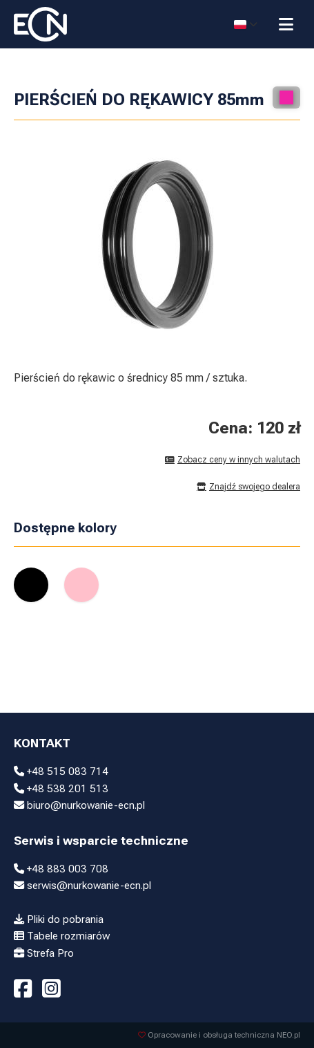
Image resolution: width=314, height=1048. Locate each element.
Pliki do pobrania (59, 919)
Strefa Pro (44, 953)
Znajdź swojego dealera (248, 487)
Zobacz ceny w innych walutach (232, 460)
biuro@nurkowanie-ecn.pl (79, 805)
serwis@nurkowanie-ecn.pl (82, 885)
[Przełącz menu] (286, 24)
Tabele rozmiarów (62, 936)
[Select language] (246, 24)
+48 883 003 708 (61, 869)
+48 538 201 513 (61, 789)
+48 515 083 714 (61, 771)
